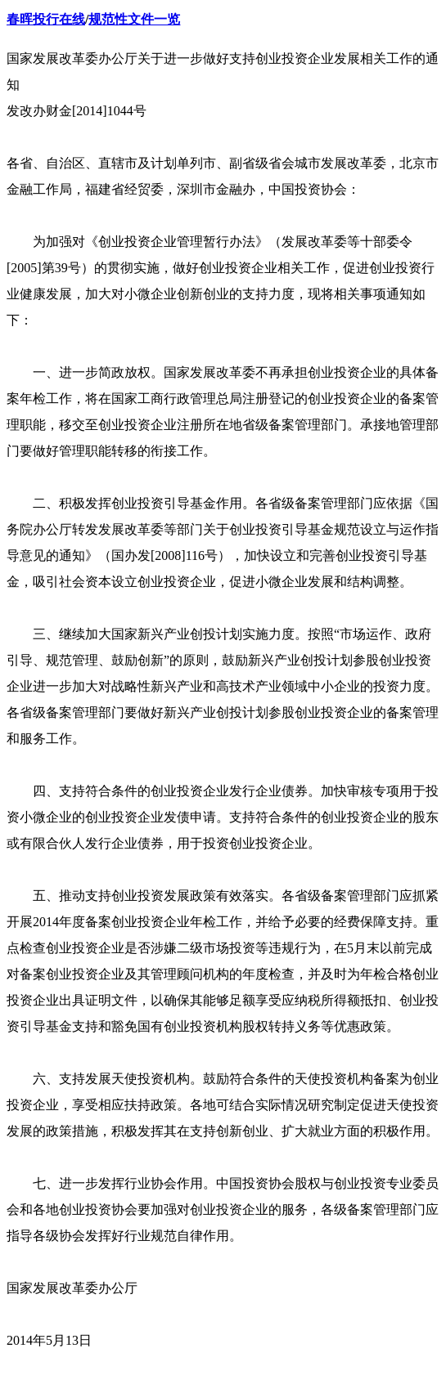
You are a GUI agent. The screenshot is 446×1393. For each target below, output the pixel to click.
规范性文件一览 (134, 19)
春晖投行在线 (46, 19)
